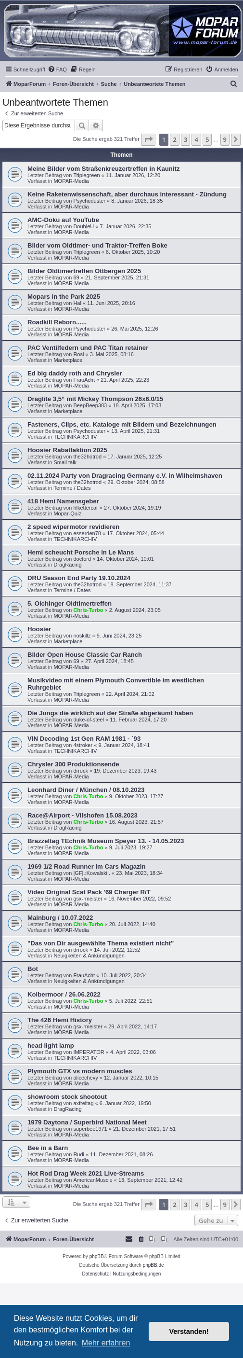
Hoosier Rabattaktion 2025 (67, 450)
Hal (77, 303)
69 (76, 277)
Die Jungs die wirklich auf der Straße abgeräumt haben (110, 713)
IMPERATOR (88, 1052)
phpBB (97, 1256)
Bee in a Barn (47, 1147)
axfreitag (83, 1103)
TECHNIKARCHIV (75, 437)
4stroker (82, 745)
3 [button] (185, 139)
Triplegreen (86, 175)
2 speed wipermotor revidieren (73, 526)
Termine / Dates (71, 488)
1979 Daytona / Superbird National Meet (87, 1122)
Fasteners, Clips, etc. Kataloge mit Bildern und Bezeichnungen (122, 424)
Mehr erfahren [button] (106, 1343)
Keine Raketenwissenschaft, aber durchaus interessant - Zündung (127, 194)
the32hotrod (87, 456)
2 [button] (174, 139)
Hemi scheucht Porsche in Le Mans (80, 552)
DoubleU (83, 226)
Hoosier (39, 629)
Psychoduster (89, 201)
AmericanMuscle (92, 1180)
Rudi (78, 1154)
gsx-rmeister (87, 898)
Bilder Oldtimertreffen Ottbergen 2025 (84, 271)
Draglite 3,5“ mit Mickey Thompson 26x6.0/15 (95, 398)
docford (82, 559)
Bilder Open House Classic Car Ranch (84, 654)
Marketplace (67, 360)
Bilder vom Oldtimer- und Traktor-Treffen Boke (97, 245)
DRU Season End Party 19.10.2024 (78, 578)
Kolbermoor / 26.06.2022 (64, 994)
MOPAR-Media (71, 181)
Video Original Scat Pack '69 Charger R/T (89, 892)
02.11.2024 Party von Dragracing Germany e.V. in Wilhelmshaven (124, 475)
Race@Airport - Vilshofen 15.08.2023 (82, 815)
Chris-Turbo (88, 610)
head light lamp (50, 1045)
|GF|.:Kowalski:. (91, 873)
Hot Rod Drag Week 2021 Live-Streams (85, 1173)
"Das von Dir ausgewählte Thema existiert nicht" (100, 943)
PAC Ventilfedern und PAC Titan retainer (87, 347)
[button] (148, 139)
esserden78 (87, 533)
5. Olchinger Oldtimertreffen (69, 603)
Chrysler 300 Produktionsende (73, 764)
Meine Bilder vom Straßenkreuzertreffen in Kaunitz (103, 168)
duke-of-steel (88, 719)
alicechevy (85, 1078)
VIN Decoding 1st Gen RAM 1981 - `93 (84, 738)
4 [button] (196, 139)
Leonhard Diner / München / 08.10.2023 (85, 789)
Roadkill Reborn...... (57, 322)
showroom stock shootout (67, 1096)
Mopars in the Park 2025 (63, 296)
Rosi (78, 354)
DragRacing (67, 565)
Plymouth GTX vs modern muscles (79, 1071)
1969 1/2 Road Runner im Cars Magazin (86, 866)
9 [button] (225, 139)
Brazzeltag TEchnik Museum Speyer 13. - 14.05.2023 (105, 841)
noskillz (81, 635)
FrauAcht (84, 380)
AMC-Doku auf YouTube (63, 219)
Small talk (65, 462)
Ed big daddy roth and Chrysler (74, 373)
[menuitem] (57, 69)
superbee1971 (90, 1129)
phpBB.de (153, 1265)
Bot (32, 968)
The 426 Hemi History (59, 1020)
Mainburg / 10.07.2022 (60, 917)
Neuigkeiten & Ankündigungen (88, 955)
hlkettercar (85, 508)
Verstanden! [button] (189, 1331)
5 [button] (207, 139)
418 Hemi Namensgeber (63, 501)
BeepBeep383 (90, 405)
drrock (80, 771)
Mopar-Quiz (67, 513)
